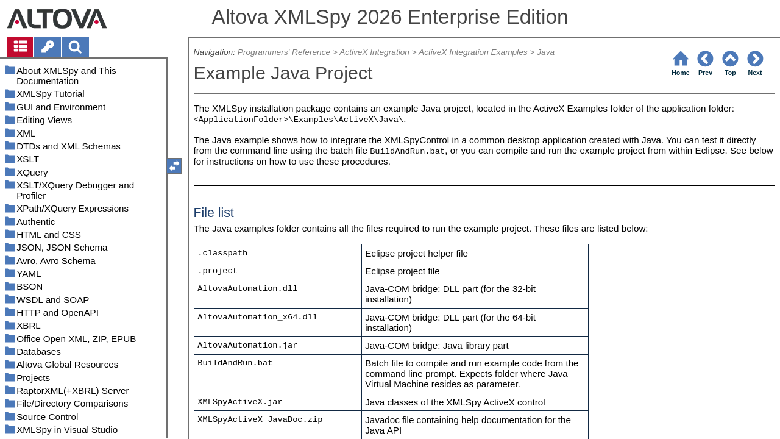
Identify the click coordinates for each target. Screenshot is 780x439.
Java (546, 52)
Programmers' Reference (284, 52)
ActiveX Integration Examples (473, 52)
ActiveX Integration (374, 52)
